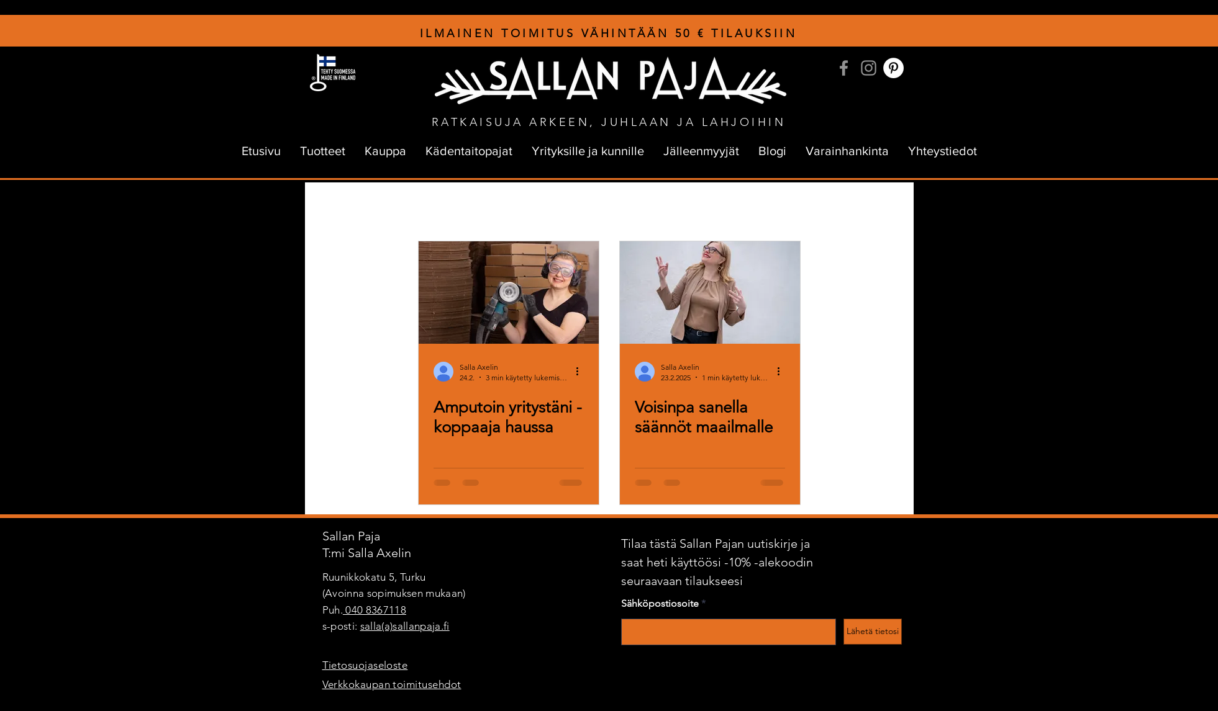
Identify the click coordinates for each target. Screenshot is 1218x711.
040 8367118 (374, 610)
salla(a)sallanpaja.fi (405, 626)
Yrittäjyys (574, 207)
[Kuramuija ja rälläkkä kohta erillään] (509, 292)
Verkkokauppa (817, 207)
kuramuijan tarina (499, 207)
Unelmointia (639, 207)
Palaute (750, 207)
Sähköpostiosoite (660, 604)
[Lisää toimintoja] (582, 371)
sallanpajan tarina (408, 207)
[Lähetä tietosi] (872, 632)
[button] (885, 208)
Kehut (699, 207)
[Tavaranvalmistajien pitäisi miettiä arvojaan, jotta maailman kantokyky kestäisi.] (710, 292)
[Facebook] (844, 68)
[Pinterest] (893, 68)
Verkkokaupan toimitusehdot (391, 684)
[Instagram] (868, 68)
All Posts (333, 207)
